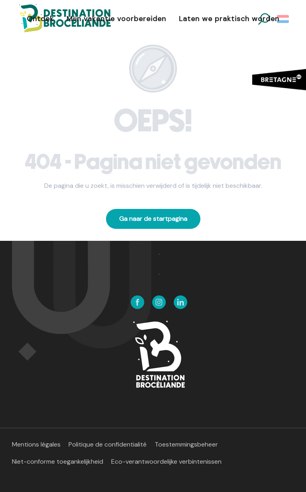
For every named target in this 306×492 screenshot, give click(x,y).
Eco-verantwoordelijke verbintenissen (166, 461)
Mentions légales (36, 444)
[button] (283, 19)
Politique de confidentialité (108, 444)
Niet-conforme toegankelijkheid (57, 461)
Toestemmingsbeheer (186, 444)
